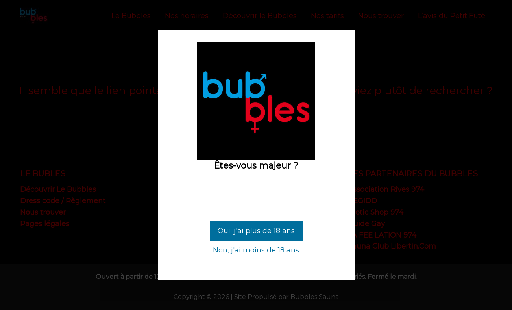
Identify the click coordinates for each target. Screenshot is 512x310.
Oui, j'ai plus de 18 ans (256, 230)
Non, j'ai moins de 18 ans (256, 250)
